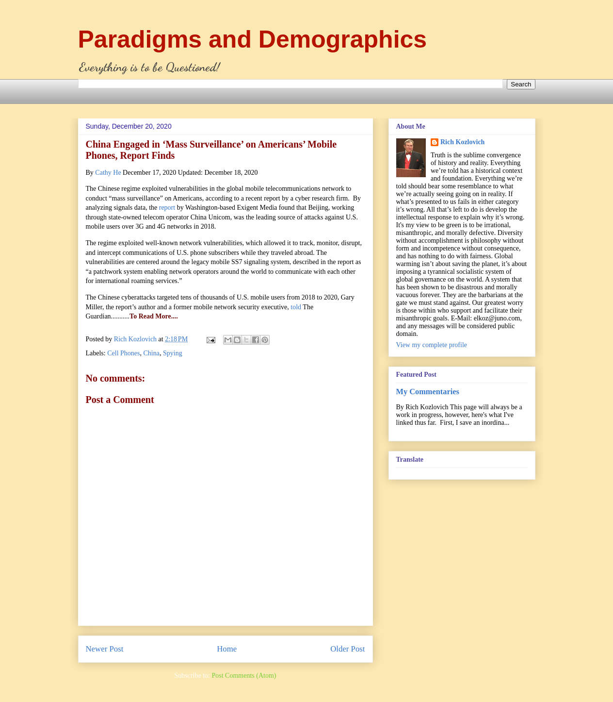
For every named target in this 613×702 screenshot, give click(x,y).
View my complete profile (432, 345)
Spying (172, 353)
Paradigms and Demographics (252, 39)
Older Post (347, 648)
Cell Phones (123, 353)
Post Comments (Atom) (243, 675)
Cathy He (108, 172)
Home (227, 648)
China (152, 353)
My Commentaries (427, 391)
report (167, 207)
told (295, 307)
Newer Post (105, 648)
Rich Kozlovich (462, 142)
